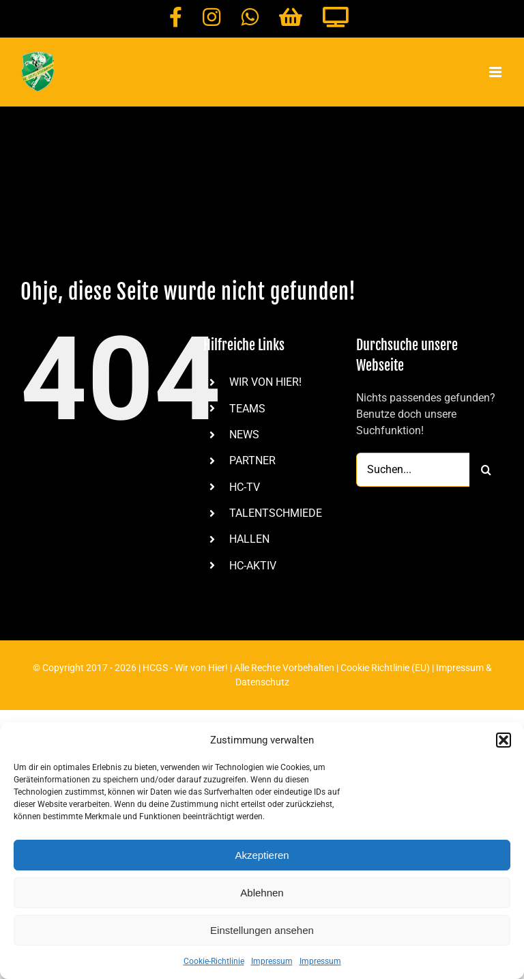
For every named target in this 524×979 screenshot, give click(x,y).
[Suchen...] (412, 470)
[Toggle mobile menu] (496, 72)
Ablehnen (261, 892)
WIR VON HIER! (265, 381)
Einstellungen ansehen (262, 930)
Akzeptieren (262, 855)
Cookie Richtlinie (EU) (385, 667)
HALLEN (249, 539)
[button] (503, 740)
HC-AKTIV (252, 565)
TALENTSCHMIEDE (275, 513)
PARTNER (252, 460)
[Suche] (486, 470)
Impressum (272, 961)
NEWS (244, 434)
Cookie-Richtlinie (214, 961)
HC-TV (244, 487)
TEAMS (247, 408)
